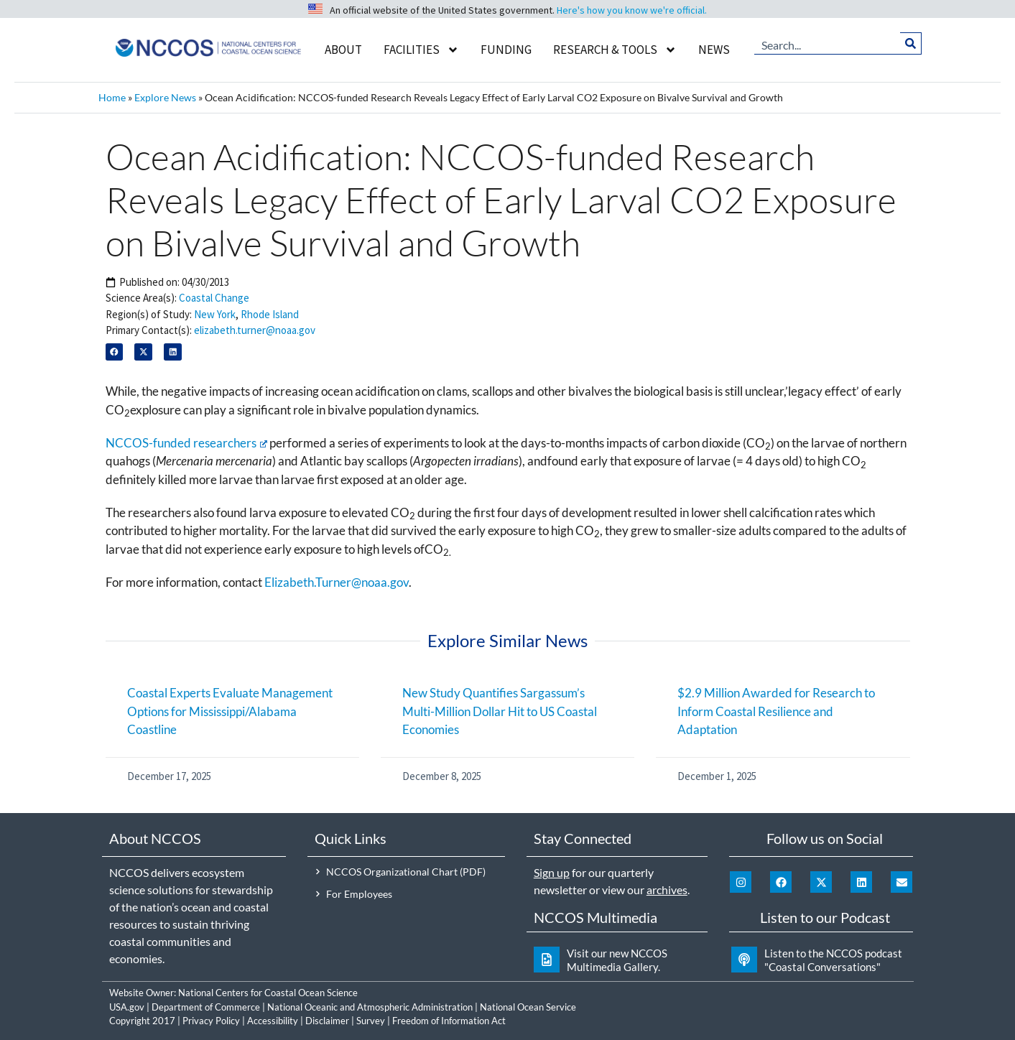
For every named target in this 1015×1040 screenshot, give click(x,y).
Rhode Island (270, 314)
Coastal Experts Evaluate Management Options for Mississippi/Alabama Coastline (230, 711)
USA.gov (126, 1007)
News (714, 49)
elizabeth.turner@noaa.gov (254, 330)
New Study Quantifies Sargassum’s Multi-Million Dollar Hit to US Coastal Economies (499, 711)
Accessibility (272, 1020)
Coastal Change (214, 298)
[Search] (910, 43)
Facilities (421, 50)
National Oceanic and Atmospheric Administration (370, 1007)
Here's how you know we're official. (632, 10)
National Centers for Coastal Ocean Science (268, 992)
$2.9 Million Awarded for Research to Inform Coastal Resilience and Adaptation (776, 711)
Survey (370, 1020)
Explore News (165, 97)
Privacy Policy (211, 1020)
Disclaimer (327, 1020)
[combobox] (827, 43)
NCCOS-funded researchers (186, 442)
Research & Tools (615, 50)
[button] (115, 352)
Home (112, 97)
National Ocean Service (528, 1007)
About (343, 49)
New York (215, 314)
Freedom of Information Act (449, 1020)
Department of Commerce (206, 1007)
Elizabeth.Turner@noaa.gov (336, 582)
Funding (506, 49)
